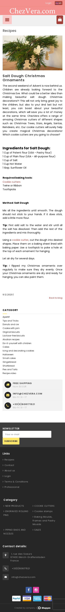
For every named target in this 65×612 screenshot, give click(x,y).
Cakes (6, 346)
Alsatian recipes (11, 339)
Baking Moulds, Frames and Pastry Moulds (44, 520)
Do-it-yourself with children (17, 343)
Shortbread (9, 365)
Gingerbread (9, 361)
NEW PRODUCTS (14, 506)
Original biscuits (11, 332)
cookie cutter (19, 240)
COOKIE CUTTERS (44, 506)
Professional (12, 487)
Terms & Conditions (16, 481)
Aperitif (6, 316)
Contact (9, 465)
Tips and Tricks (11, 320)
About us (10, 470)
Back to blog (55, 297)
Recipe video (9, 373)
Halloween (8, 354)
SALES (37, 529)
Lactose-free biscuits (14, 335)
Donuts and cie (11, 324)
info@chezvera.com (23, 577)
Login (48, 3)
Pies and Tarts (10, 369)
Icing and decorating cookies (18, 350)
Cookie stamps (43, 511)
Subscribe (11, 441)
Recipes (9, 459)
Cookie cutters (11, 182)
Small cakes (9, 358)
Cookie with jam (11, 328)
